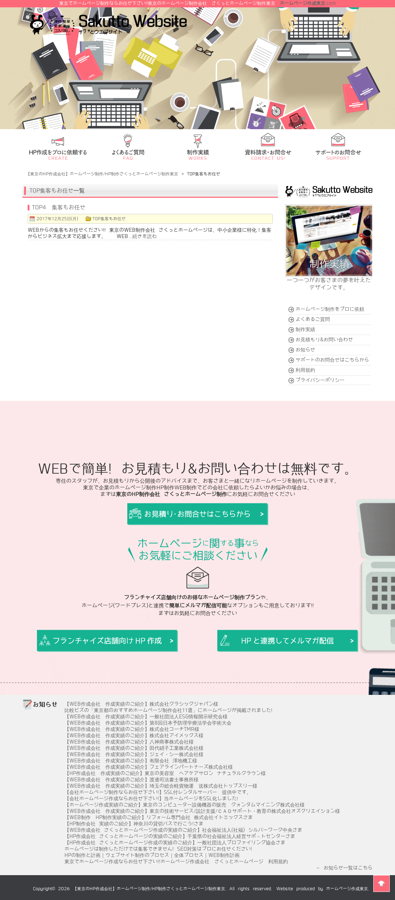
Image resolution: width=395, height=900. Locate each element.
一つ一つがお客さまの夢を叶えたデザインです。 (329, 281)
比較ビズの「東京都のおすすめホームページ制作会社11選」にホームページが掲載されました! (168, 710)
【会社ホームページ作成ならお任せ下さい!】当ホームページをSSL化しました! (151, 798)
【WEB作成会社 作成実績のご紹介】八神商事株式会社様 (129, 742)
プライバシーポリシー (320, 380)
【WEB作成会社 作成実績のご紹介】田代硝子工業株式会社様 (133, 748)
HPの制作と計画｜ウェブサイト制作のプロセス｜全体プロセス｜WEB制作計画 (152, 855)
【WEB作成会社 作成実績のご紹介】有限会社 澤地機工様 (130, 760)
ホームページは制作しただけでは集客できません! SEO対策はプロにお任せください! (158, 849)
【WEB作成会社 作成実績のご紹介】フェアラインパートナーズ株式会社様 (148, 767)
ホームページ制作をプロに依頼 (330, 309)
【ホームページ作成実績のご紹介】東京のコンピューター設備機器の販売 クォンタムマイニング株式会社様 (184, 805)
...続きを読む (142, 236)
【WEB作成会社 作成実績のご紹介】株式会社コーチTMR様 (131, 729)
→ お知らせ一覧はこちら (344, 868)
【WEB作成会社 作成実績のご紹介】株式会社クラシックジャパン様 (141, 704)
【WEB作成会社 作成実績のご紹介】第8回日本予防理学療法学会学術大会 (147, 723)
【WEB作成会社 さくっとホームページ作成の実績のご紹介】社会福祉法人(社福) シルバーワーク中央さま (183, 830)
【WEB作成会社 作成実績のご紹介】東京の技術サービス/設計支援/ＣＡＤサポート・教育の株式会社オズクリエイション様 (202, 811)
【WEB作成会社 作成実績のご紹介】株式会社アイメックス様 (133, 735)
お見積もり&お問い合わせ (324, 339)
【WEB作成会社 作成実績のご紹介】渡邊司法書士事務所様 (131, 779)
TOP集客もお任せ (51, 191)
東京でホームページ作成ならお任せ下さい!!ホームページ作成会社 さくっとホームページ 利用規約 (176, 861)
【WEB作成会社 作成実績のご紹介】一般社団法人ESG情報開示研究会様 (146, 716)
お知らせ (305, 350)
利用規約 (305, 370)
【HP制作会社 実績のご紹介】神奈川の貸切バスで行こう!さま (133, 823)
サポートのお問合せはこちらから (332, 360)
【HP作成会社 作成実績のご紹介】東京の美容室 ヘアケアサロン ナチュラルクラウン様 (165, 773)
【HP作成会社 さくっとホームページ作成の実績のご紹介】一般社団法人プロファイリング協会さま (174, 842)
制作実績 (305, 329)
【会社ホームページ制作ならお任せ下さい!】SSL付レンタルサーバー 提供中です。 (157, 792)
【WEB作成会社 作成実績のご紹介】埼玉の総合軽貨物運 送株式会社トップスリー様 (160, 786)
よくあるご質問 (313, 319)
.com (308, 3)
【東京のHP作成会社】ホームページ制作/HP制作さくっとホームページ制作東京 (149, 888)
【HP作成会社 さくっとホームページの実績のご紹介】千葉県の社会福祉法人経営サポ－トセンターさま (179, 836)
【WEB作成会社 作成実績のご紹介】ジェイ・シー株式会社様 (133, 754)
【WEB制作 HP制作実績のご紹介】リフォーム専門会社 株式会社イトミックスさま (158, 817)
